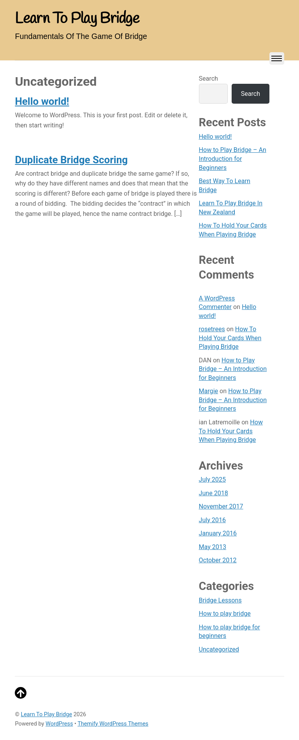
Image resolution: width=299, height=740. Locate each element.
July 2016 (212, 520)
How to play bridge (225, 613)
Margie (208, 391)
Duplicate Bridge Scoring (71, 160)
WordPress (59, 724)
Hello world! (42, 101)
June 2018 (213, 493)
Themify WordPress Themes (112, 724)
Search (208, 78)
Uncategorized (219, 649)
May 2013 (212, 547)
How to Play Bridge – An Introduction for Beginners (232, 158)
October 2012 (218, 560)
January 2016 (218, 533)
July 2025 (212, 479)
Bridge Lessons (220, 600)
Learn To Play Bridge (46, 714)
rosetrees (212, 329)
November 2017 (221, 506)
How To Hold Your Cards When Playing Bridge (230, 337)
